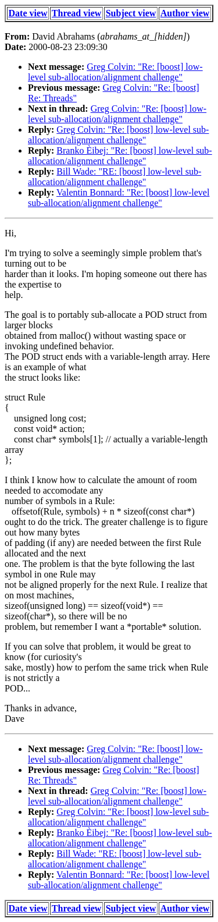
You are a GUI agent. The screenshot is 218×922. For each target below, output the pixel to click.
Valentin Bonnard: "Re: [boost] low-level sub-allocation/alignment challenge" (118, 197)
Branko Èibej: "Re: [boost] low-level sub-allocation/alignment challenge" (120, 156)
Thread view (76, 13)
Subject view (131, 13)
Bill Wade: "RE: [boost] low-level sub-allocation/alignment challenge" (114, 176)
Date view (28, 13)
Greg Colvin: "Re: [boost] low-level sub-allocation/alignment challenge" (115, 72)
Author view (185, 13)
